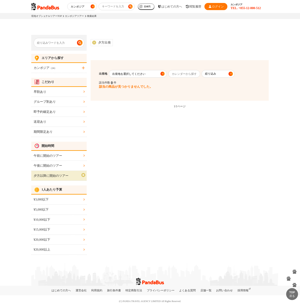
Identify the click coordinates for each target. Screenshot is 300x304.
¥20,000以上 (42, 249)
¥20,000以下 (42, 239)
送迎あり (40, 121)
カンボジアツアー (74, 16)
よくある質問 (187, 290)
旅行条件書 (114, 290)
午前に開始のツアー (48, 155)
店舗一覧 (206, 290)
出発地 (103, 73)
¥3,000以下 (41, 199)
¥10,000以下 (42, 219)
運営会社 (81, 290)
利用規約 (96, 290)
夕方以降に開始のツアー (51, 175)
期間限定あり (43, 131)
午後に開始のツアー (48, 165)
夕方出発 (104, 42)
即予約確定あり (45, 111)
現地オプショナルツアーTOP (46, 16)
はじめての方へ (61, 290)
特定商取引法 (133, 290)
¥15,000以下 (42, 229)
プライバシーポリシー (161, 290)
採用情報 (243, 290)
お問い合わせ (224, 290)
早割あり (40, 91)
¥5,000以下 (41, 209)
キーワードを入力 (113, 6)
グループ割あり (45, 101)
